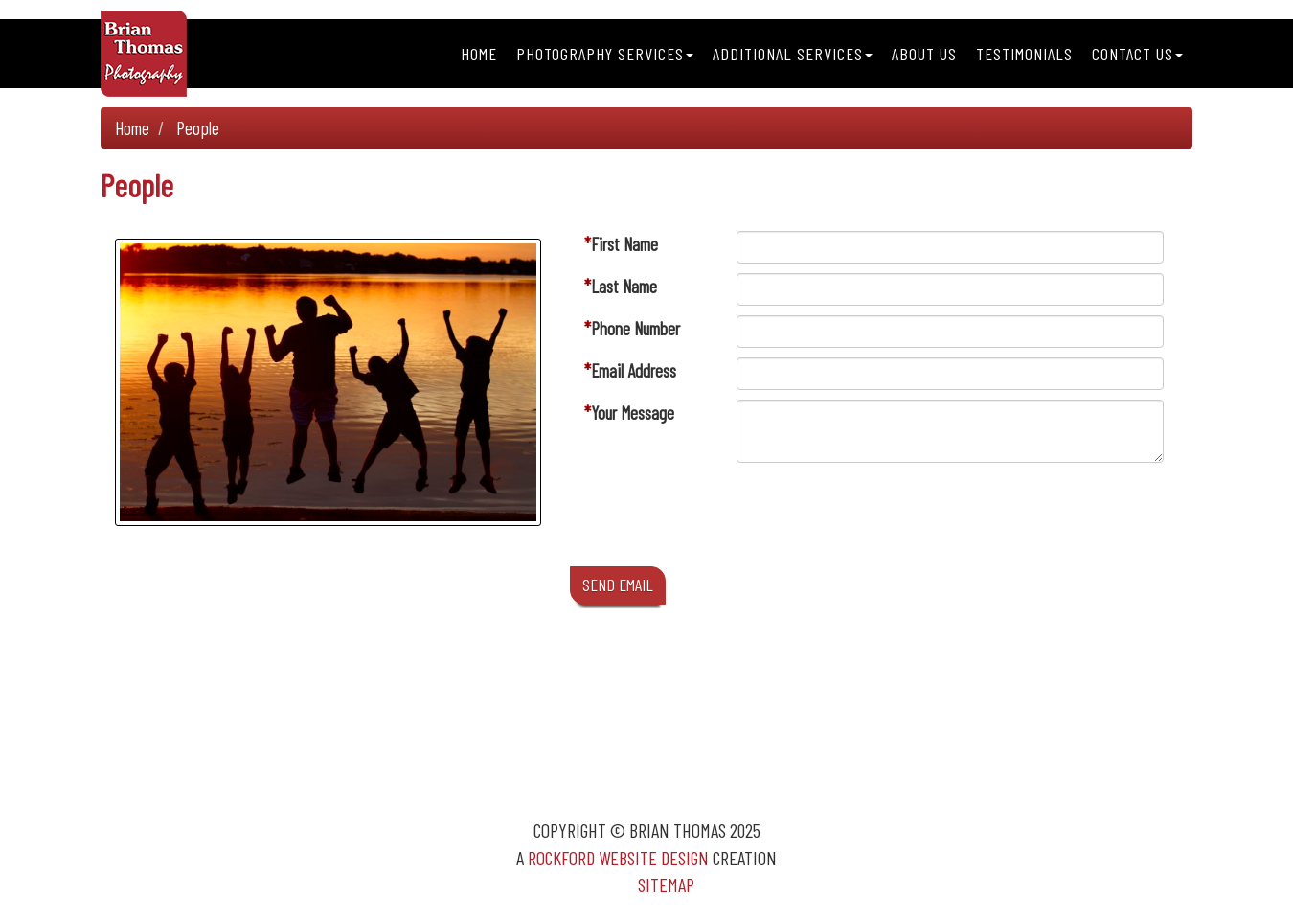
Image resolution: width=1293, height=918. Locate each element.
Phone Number (635, 328)
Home (479, 53)
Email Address (633, 370)
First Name (624, 244)
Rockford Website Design (618, 857)
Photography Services (604, 53)
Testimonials (1024, 53)
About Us (924, 53)
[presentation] (882, 519)
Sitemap (666, 884)
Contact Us (1137, 53)
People (197, 128)
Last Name (624, 286)
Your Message (632, 413)
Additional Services (793, 53)
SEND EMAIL (617, 584)
